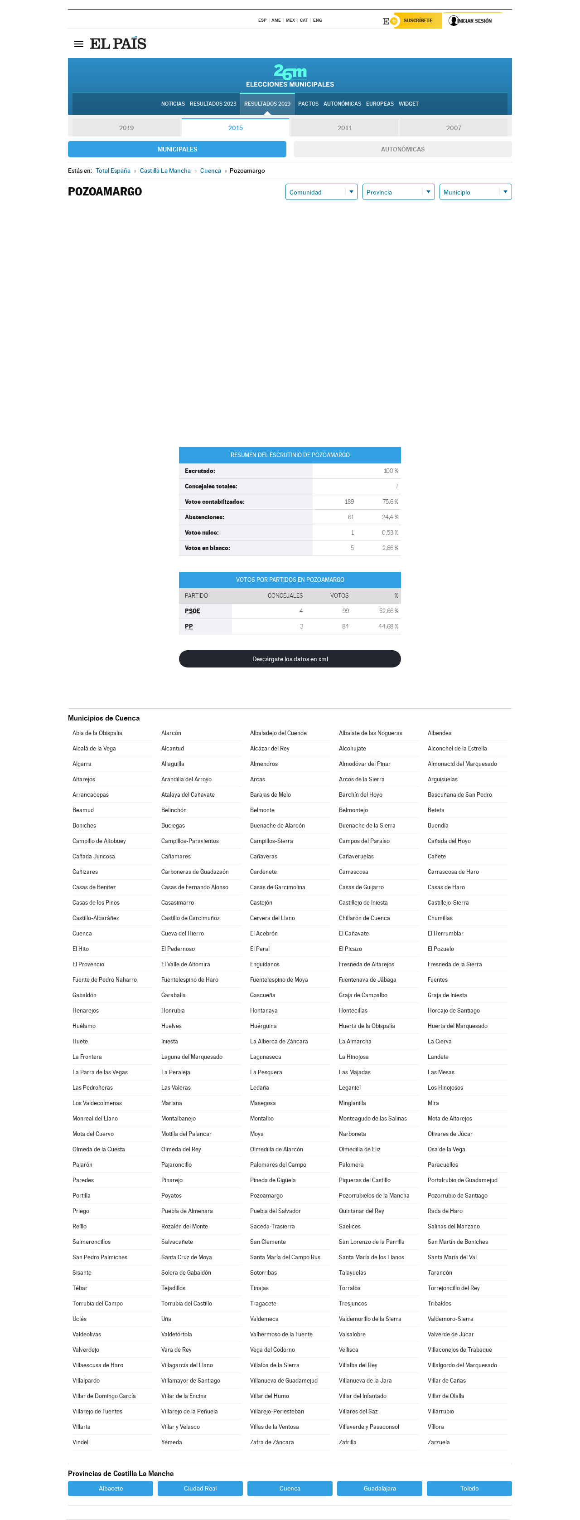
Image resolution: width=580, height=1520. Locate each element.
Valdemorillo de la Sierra (370, 1319)
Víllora (436, 1427)
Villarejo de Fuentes (97, 1412)
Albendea (440, 734)
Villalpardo (86, 1381)
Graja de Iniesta (447, 996)
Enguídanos (265, 965)
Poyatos (171, 1196)
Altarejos (83, 780)
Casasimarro (177, 903)
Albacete (111, 1489)
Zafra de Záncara (272, 1443)
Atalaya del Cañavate (188, 795)
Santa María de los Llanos (371, 1258)
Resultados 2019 (267, 105)
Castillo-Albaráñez (95, 919)
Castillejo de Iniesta (363, 903)
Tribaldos (439, 1304)
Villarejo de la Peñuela (189, 1412)
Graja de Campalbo (363, 996)
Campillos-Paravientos (190, 841)
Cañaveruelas (356, 857)
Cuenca (82, 934)
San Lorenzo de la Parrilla (372, 1242)
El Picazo (350, 949)
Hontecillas (353, 1011)
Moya (257, 1134)
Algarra (82, 764)
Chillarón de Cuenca (364, 919)
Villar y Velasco (180, 1427)
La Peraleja (175, 1073)
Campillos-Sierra (271, 841)
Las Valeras (176, 1088)
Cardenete (263, 872)
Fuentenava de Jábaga (367, 980)
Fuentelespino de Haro (189, 980)
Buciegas (173, 826)
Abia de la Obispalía (97, 734)
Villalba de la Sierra (275, 1366)
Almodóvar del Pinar (365, 764)
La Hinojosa (354, 1057)
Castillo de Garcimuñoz (190, 919)
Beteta (436, 811)
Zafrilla (348, 1443)
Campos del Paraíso (364, 841)
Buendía (438, 826)
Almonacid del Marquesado (462, 764)
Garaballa (173, 996)
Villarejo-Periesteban (277, 1412)
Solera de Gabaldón (186, 1273)
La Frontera (87, 1057)
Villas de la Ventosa (274, 1427)
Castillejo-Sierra (448, 903)
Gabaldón (84, 996)
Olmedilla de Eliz (360, 1150)
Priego (80, 1211)
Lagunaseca (265, 1057)
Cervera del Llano (272, 919)
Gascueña (263, 996)
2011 (345, 128)
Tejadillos (173, 1289)
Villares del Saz (358, 1412)
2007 (453, 128)
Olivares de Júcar (450, 1134)
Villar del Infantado (363, 1396)
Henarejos (85, 1011)
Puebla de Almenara (187, 1211)
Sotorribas (263, 1273)
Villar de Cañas (447, 1381)
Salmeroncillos (91, 1242)
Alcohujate (352, 749)
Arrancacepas (90, 795)
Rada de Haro (445, 1211)
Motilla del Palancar (186, 1134)
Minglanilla (352, 1104)
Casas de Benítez (94, 888)
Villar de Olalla (446, 1396)
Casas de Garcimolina (277, 888)
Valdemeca (264, 1319)
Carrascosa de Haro (453, 872)
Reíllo (79, 1227)
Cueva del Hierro (182, 934)
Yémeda (171, 1443)
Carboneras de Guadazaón (195, 872)
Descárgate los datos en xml (290, 659)
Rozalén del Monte (184, 1227)
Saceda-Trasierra (272, 1227)
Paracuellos (443, 1165)
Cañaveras (263, 857)
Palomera (351, 1165)
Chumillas (440, 919)
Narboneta (352, 1134)
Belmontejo (353, 811)
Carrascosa (353, 872)
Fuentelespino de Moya (279, 980)
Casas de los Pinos (96, 903)
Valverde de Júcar (451, 1335)
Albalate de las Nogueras (370, 734)
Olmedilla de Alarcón (276, 1150)
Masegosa (263, 1104)
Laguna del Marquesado (191, 1057)
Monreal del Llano (95, 1119)
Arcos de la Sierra (362, 780)
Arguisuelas (443, 780)
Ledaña (259, 1088)
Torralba (350, 1289)
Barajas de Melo (270, 795)
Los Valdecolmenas (97, 1104)
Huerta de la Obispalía (367, 1026)
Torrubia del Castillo (186, 1304)
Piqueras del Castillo (365, 1181)
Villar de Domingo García (104, 1396)
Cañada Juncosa (93, 857)
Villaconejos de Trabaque (460, 1350)
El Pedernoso (178, 949)
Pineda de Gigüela (273, 1181)
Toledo (469, 1489)
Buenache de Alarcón (277, 826)
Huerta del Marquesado (458, 1026)
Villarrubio (441, 1412)
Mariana (171, 1104)
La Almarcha (355, 1042)
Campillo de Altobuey (99, 841)
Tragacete (263, 1304)
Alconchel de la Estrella (457, 749)
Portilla (81, 1196)
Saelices (350, 1227)
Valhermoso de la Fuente (281, 1335)
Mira (433, 1104)
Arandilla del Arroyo (186, 780)
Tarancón (440, 1273)
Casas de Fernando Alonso (194, 888)
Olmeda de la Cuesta (98, 1150)
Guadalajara (380, 1489)
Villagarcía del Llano (187, 1366)
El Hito (80, 949)
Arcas (257, 780)
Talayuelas (352, 1273)
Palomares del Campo (278, 1165)
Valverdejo (85, 1350)
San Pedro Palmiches (99, 1258)
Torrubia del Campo (97, 1304)
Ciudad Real (200, 1489)
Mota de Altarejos (450, 1119)
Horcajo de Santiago (454, 1011)
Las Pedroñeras (92, 1088)
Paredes (83, 1181)
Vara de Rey (176, 1350)
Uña (166, 1319)
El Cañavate (354, 934)
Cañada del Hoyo (449, 841)
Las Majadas (355, 1073)
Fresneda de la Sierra (455, 965)
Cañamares (176, 857)
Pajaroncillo (176, 1165)
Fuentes (438, 980)
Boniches (84, 826)
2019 (126, 128)
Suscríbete (420, 21)
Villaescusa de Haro (97, 1366)
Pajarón (82, 1165)
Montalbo (262, 1119)
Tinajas (259, 1289)
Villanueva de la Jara (365, 1381)
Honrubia (173, 1011)
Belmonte (262, 811)
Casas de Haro (446, 888)
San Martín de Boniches (458, 1242)
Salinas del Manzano (454, 1227)
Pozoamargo (266, 1196)
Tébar (79, 1289)
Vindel (80, 1443)
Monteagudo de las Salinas (373, 1119)
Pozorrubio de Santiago (458, 1196)
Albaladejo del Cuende (278, 734)
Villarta (81, 1427)
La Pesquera (266, 1073)
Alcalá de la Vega (94, 749)
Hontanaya (264, 1011)
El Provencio (88, 965)
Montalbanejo (178, 1119)
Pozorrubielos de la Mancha (374, 1196)
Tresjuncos (353, 1304)
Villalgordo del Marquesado (462, 1366)
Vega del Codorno (272, 1350)
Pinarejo (172, 1181)
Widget (409, 105)
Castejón (261, 903)
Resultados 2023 (213, 105)
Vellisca (348, 1350)
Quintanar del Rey (361, 1211)
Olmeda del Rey (181, 1150)
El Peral (260, 949)
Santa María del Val (452, 1258)
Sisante (82, 1273)
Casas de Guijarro (361, 888)
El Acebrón (264, 934)
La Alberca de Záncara (279, 1042)
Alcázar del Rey (270, 749)
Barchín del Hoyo (360, 795)
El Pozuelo (441, 949)
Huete (80, 1042)
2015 (235, 128)
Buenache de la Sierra (367, 826)
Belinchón (174, 811)
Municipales (177, 150)
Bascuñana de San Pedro (460, 795)
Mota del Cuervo (93, 1134)
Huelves (171, 1026)
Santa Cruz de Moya (186, 1258)
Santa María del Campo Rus (285, 1258)
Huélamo (84, 1026)
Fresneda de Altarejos (366, 965)
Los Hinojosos (445, 1088)
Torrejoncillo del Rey (454, 1289)
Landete (438, 1057)
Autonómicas (403, 150)
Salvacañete (177, 1242)
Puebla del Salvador (275, 1211)
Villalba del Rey (358, 1366)
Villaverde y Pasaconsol (369, 1427)
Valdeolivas (86, 1335)
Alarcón (171, 734)
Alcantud (172, 749)
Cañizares (85, 872)
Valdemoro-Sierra (451, 1319)
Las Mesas (441, 1073)
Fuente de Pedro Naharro (104, 980)
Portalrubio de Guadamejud (463, 1181)
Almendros (264, 764)
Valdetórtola (176, 1335)
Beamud (83, 811)
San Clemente (268, 1242)
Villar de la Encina (184, 1396)
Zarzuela (439, 1443)
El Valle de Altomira (185, 965)
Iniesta (169, 1042)
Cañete (437, 857)
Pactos (308, 105)
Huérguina (263, 1026)
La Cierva (440, 1042)
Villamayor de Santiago (190, 1381)
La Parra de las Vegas (100, 1073)
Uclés (79, 1319)
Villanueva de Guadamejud (284, 1381)
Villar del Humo (269, 1396)
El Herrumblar (446, 934)
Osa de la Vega (446, 1150)
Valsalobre (352, 1335)
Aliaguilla (172, 764)
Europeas (380, 105)
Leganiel (350, 1088)
